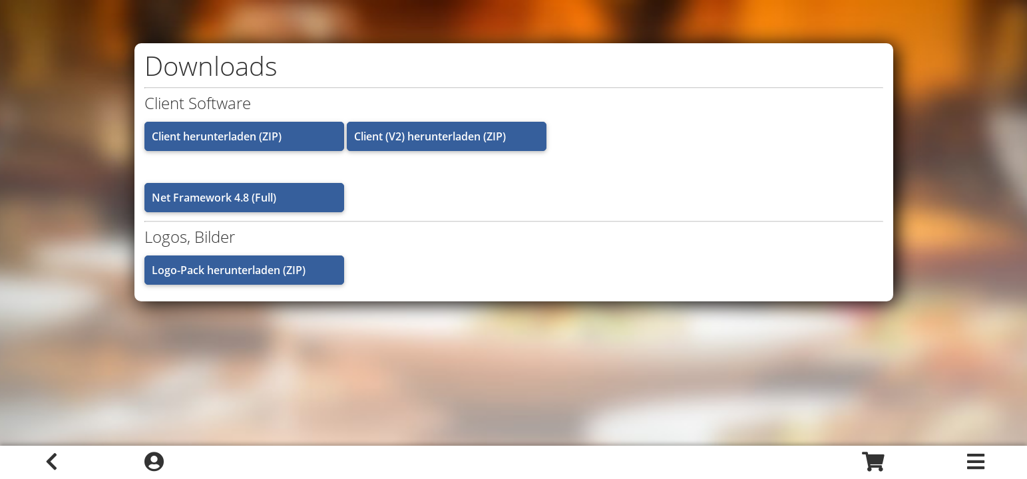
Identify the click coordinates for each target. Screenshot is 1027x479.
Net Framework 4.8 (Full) (214, 197)
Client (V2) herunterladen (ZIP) (430, 136)
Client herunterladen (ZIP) (217, 136)
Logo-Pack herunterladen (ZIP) (229, 270)
